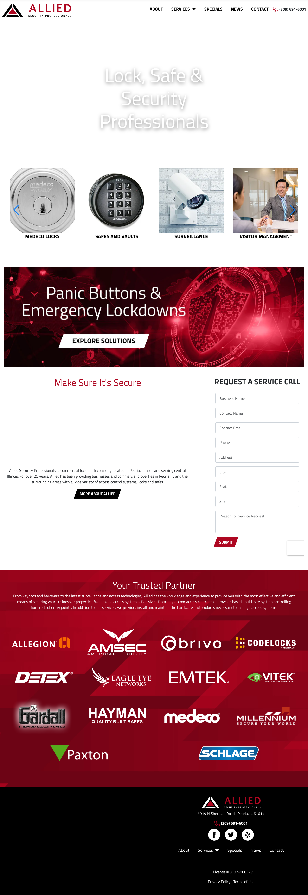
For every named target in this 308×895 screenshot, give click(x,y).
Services (180, 9)
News (237, 9)
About (156, 9)
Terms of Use (243, 881)
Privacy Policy (219, 881)
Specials (213, 9)
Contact (260, 9)
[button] (16, 210)
